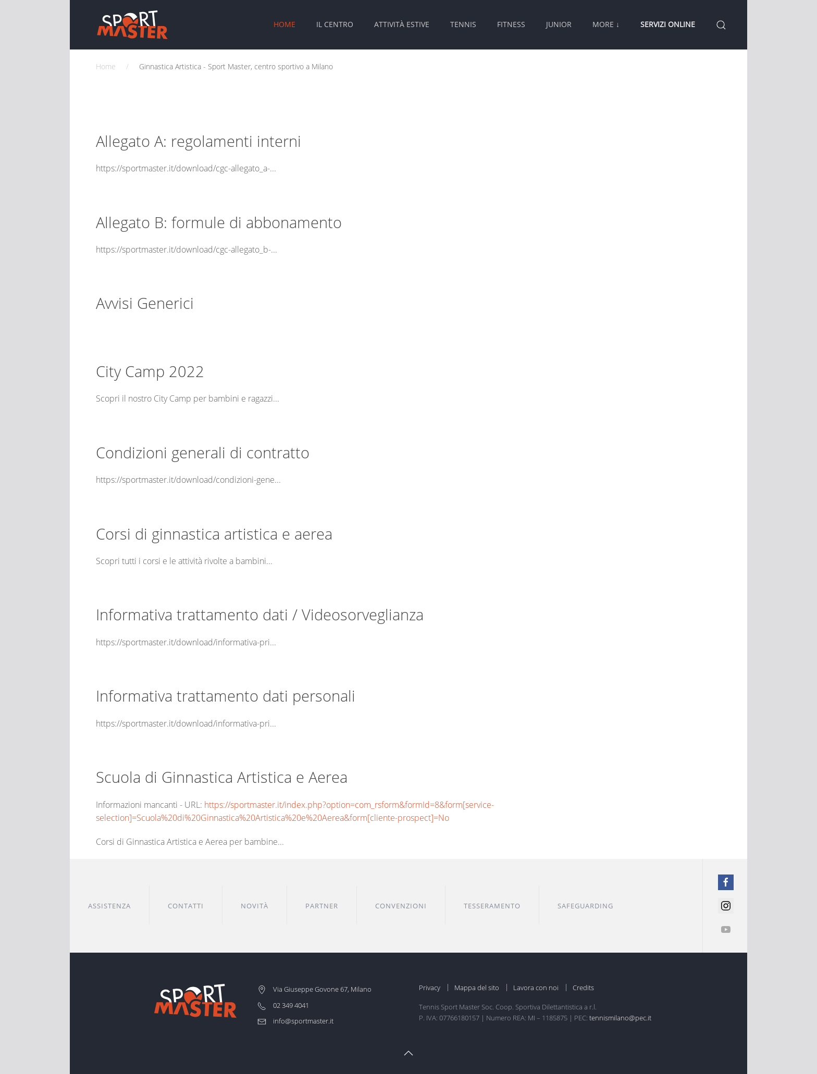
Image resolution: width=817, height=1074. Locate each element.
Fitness (511, 24)
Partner (321, 905)
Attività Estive (401, 24)
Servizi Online (667, 24)
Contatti (186, 905)
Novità (254, 905)
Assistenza (109, 905)
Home (284, 24)
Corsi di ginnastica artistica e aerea (214, 533)
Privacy (429, 987)
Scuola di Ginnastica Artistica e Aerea (222, 777)
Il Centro (334, 24)
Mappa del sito (476, 987)
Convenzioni (401, 905)
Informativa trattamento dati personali (225, 695)
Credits (583, 987)
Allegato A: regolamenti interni (198, 141)
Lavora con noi (536, 987)
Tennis (463, 24)
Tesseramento (492, 905)
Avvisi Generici (145, 303)
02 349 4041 (283, 1005)
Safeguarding (585, 905)
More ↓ (606, 24)
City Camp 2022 (150, 371)
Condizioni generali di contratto (203, 452)
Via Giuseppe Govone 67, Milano (314, 989)
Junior (559, 24)
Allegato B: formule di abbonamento (219, 222)
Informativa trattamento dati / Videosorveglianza (260, 614)
